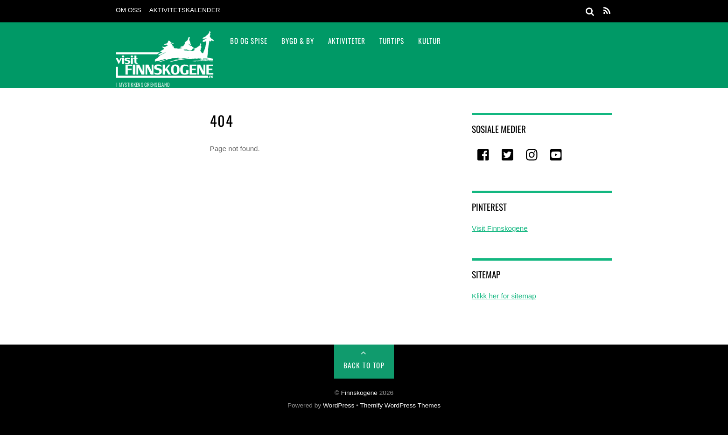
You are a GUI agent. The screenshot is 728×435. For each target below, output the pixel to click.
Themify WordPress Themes (400, 405)
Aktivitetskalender (184, 10)
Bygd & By (297, 40)
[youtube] (557, 155)
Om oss (128, 10)
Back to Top (364, 365)
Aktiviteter (346, 40)
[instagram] (532, 155)
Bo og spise (248, 40)
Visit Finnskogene (500, 228)
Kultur (429, 40)
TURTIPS (391, 40)
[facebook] (484, 155)
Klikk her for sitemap (504, 296)
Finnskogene (359, 392)
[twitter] (508, 155)
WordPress (338, 405)
